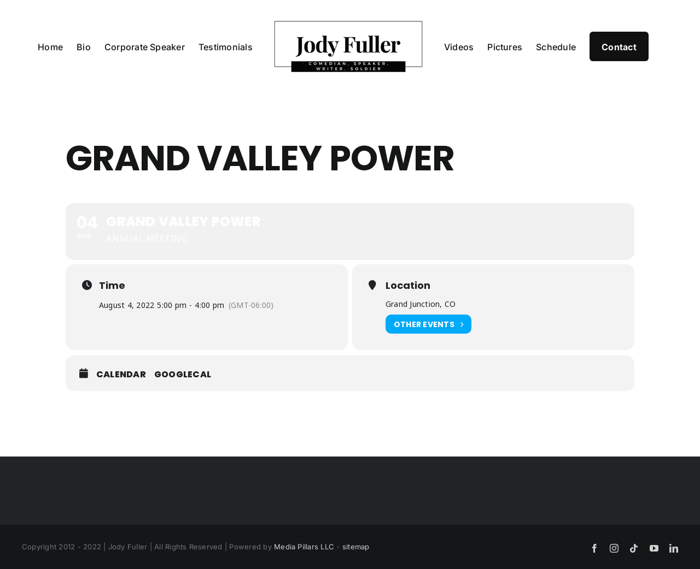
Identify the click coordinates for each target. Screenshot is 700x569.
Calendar (121, 374)
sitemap (356, 546)
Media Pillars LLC (304, 546)
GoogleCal (182, 374)
